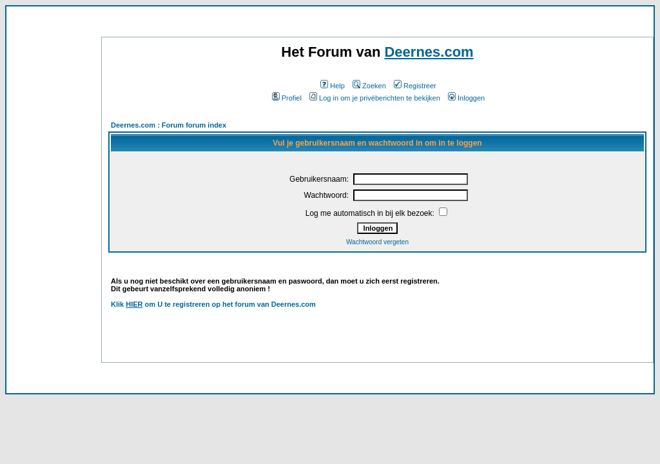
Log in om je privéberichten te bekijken (374, 98)
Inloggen (466, 98)
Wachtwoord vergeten (377, 242)
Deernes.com (428, 52)
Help (332, 86)
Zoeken (369, 86)
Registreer (415, 86)
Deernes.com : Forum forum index (168, 125)
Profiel (287, 98)
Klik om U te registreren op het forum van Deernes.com (213, 304)
